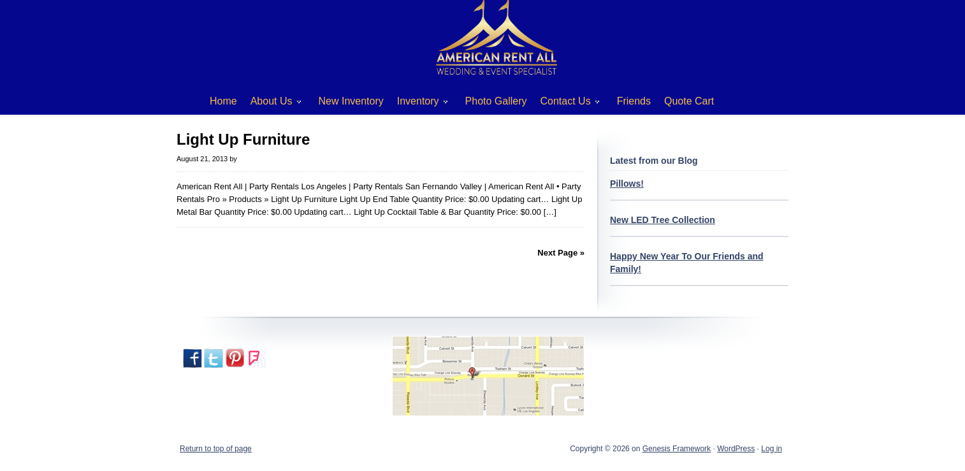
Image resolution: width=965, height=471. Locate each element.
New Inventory (351, 101)
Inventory (417, 104)
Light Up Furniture (243, 139)
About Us (271, 104)
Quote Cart (689, 101)
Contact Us (565, 104)
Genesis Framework (676, 448)
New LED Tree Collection (662, 220)
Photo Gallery (496, 101)
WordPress (736, 448)
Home (223, 101)
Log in (771, 448)
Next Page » (560, 252)
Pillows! (627, 183)
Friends (634, 101)
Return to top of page (216, 448)
